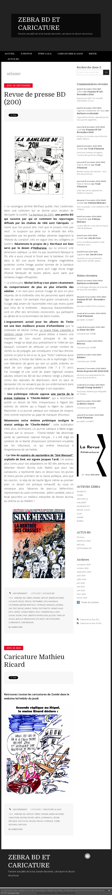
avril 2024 (81, 590)
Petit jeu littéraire (97, 203)
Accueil (10, 53)
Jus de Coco (94, 238)
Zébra (80, 91)
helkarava (53, 601)
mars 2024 (81, 594)
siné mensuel (27, 622)
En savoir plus (13, 892)
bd (24, 598)
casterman (14, 605)
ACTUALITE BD (49, 593)
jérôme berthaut (28, 605)
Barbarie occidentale (87, 113)
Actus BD (13, 59)
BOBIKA (80, 521)
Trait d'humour (96, 148)
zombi (57, 821)
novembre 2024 (83, 564)
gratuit (44, 598)
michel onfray (24, 608)
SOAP (79, 513)
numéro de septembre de (46, 455)
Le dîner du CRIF (86, 330)
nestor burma (53, 619)
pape (25, 615)
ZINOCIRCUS (82, 499)
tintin (35, 608)
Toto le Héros (84, 165)
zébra (29, 598)
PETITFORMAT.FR (84, 548)
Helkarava (40, 248)
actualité (13, 601)
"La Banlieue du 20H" (41, 214)
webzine (18, 598)
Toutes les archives (90, 602)
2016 (45, 601)
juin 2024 (81, 583)
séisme (19, 615)
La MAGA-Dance (85, 404)
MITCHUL (81, 544)
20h (10, 608)
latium (12, 615)
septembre (37, 601)
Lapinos (81, 254)
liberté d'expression (38, 615)
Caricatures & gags (70, 53)
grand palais (57, 608)
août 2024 (81, 575)
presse (28, 601)
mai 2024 (80, 586)
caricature (14, 817)
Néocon (81, 343)
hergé (17, 612)
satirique (41, 605)
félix (38, 612)
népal (38, 817)
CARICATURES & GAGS (52, 809)
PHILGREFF (81, 502)
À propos (26, 53)
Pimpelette (82, 219)
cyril (79, 129)
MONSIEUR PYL (83, 506)
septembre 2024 (84, 572)
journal (59, 605)
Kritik (93, 53)
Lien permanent (18, 593)
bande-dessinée (56, 598)
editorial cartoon (17, 824)
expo (11, 612)
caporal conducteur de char (91, 110)
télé (15, 608)
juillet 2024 (81, 579)
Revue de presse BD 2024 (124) (92, 371)
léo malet (40, 619)
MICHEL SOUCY (83, 510)
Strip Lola (44, 53)
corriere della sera (50, 612)
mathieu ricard (27, 817)
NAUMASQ (81, 491)
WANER (80, 517)
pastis (25, 821)
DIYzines (80, 537)
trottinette (44, 608)
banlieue (51, 605)
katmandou (46, 817)
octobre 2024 (82, 568)
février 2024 (82, 598)
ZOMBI (80, 495)
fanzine (36, 598)
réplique (13, 821)
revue (21, 601)
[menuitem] (11, 53)
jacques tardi (55, 615)
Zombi (80, 148)
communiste (14, 622)
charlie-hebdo (28, 612)
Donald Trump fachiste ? (90, 387)
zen (19, 821)
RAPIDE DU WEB (84, 541)
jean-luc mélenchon (25, 619)
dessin (32, 821)
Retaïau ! (81, 357)
